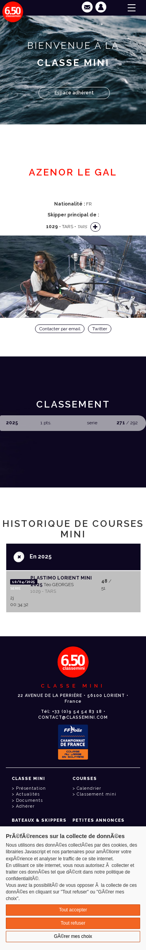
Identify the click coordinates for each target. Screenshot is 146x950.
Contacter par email (59, 328)
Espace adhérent (74, 93)
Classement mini (96, 794)
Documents (29, 800)
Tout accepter (73, 910)
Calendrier (89, 788)
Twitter (99, 328)
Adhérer (25, 806)
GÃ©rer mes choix (73, 936)
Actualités (28, 794)
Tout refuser (73, 923)
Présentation (31, 788)
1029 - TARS (43, 591)
